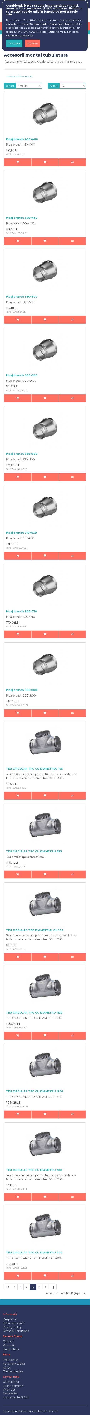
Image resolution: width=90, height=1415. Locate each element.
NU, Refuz (32, 43)
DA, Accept (14, 43)
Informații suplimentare (19, 35)
